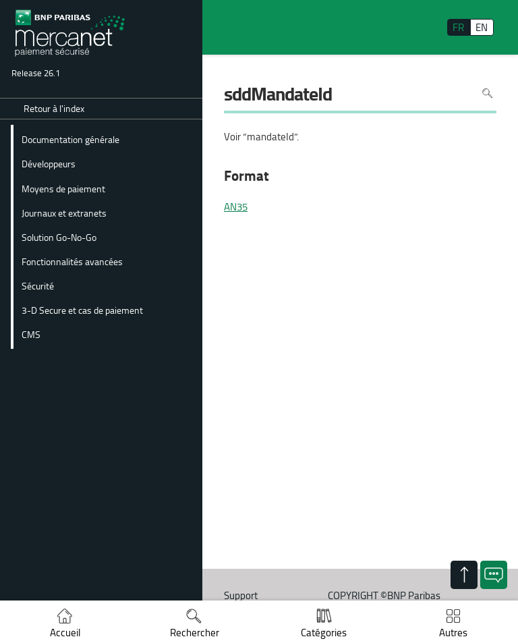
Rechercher (194, 632)
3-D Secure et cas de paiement (82, 309)
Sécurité (38, 285)
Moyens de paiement (63, 188)
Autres (453, 632)
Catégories (324, 632)
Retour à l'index (54, 108)
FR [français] (458, 27)
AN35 (236, 207)
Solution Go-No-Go (59, 237)
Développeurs (49, 163)
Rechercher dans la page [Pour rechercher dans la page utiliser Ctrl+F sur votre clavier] (487, 93)
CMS (31, 334)
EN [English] (482, 27)
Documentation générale (70, 139)
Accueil (65, 632)
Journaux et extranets (64, 212)
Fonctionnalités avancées (72, 261)
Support (241, 595)
